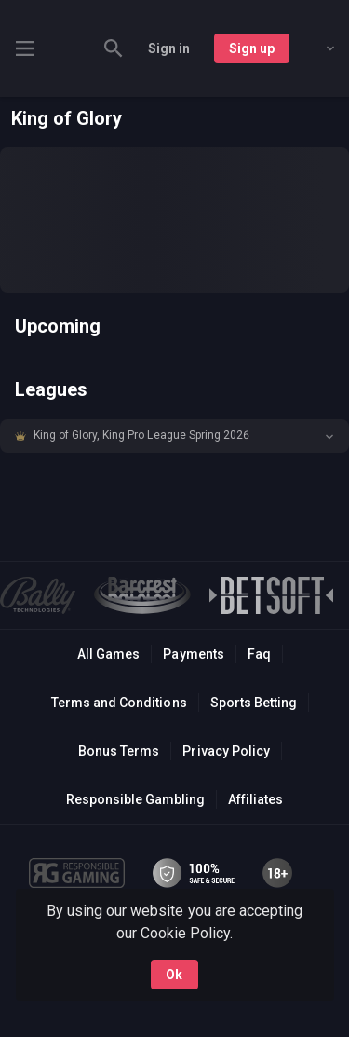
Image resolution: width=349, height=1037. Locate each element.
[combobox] (316, 48)
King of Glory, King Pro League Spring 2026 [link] (141, 435)
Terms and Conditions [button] (118, 702)
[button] (174, 436)
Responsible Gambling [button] (135, 799)
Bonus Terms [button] (118, 751)
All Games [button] (108, 654)
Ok (174, 974)
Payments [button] (193, 654)
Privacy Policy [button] (225, 751)
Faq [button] (259, 654)
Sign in (169, 48)
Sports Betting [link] (253, 702)
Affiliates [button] (255, 799)
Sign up (252, 48)
